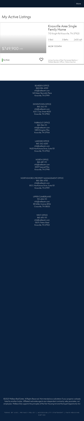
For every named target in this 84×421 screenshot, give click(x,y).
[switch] (41, 58)
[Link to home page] (3, 3)
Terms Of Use (11, 412)
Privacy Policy (28, 412)
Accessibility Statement (51, 412)
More (78, 3)
